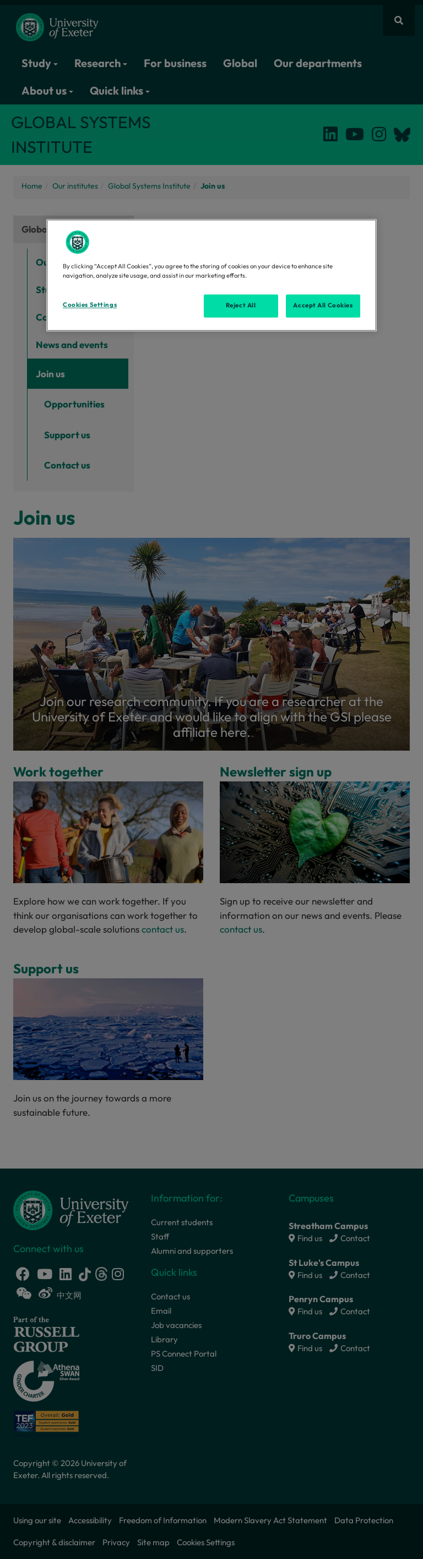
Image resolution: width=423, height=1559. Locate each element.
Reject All (241, 306)
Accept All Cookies (322, 306)
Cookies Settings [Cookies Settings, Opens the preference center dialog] (90, 305)
